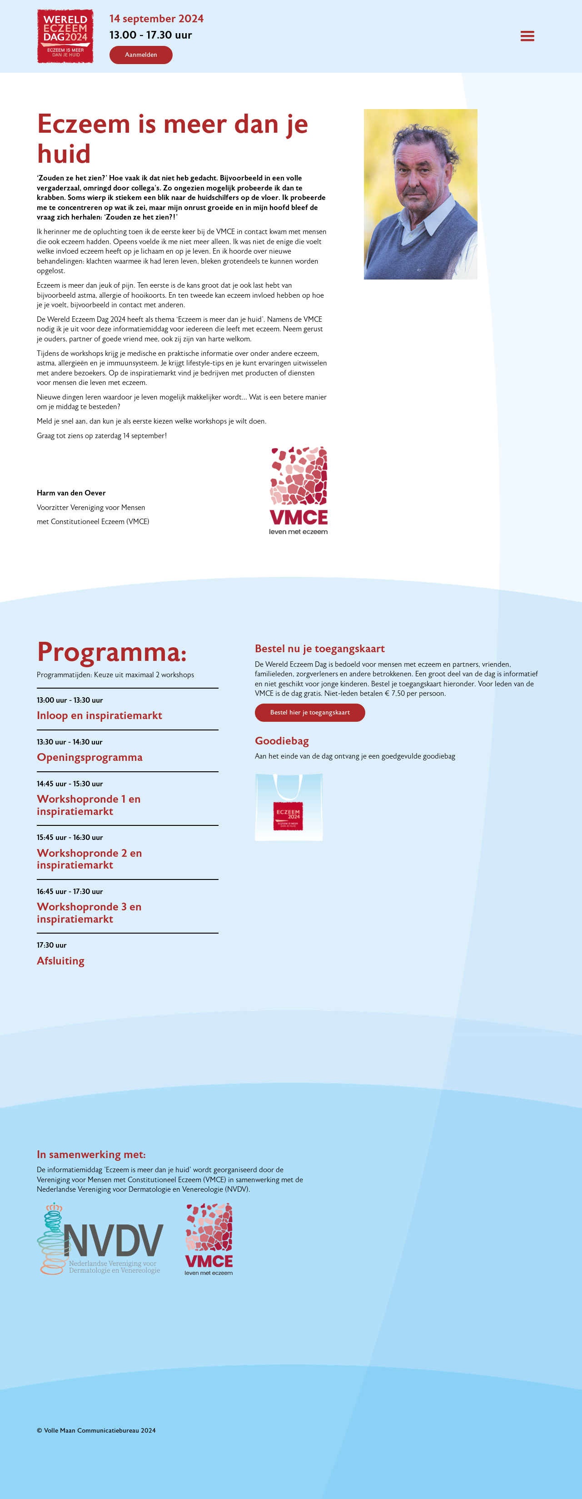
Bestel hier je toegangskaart (310, 712)
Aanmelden (141, 55)
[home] (73, 36)
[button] (527, 36)
